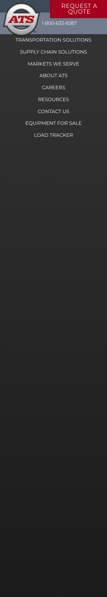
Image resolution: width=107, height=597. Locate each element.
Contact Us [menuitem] (53, 111)
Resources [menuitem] (53, 99)
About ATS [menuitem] (53, 75)
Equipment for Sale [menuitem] (53, 123)
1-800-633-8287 (59, 23)
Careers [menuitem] (53, 87)
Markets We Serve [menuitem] (53, 64)
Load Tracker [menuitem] (53, 135)
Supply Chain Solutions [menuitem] (53, 52)
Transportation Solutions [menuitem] (53, 40)
